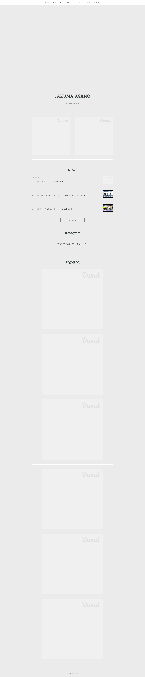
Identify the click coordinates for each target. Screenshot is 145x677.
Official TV (70, 2)
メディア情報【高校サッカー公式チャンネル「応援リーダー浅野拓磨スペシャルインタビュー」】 (58, 195)
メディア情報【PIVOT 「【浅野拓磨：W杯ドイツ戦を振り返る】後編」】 (52, 209)
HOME (47, 2)
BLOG (61, 2)
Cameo (79, 2)
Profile (54, 2)
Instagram (87, 2)
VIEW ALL (72, 220)
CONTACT (97, 2)
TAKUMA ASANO (72, 96)
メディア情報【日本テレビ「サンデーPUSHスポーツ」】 (47, 181)
